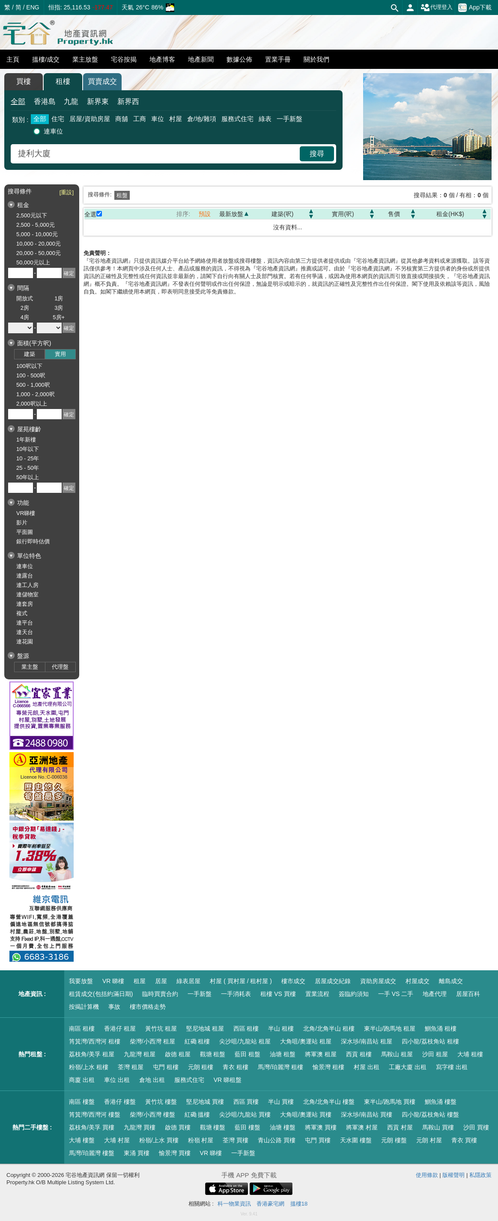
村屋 (175, 118)
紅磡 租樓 (197, 1041)
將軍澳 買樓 (321, 1127)
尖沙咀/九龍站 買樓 (245, 1114)
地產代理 (435, 993)
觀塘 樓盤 (213, 1127)
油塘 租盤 (282, 1054)
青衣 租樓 (235, 1067)
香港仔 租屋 (120, 1028)
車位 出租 (117, 1079)
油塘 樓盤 (282, 1127)
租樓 (63, 81)
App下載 (475, 7)
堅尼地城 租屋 (205, 1028)
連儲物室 (27, 594)
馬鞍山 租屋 (397, 1054)
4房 (25, 317)
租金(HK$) (450, 213)
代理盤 (60, 667)
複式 (21, 613)
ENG (32, 7)
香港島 (45, 102)
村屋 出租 (366, 1067)
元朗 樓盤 (394, 1140)
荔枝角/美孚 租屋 (91, 1054)
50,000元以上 (33, 262)
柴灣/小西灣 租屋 (152, 1041)
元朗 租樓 (201, 1067)
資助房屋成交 (378, 981)
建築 (29, 354)
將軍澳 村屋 (362, 1127)
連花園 (24, 641)
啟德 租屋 (178, 1054)
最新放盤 (231, 213)
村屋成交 (417, 981)
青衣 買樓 (464, 1140)
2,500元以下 (31, 215)
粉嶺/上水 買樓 (159, 1140)
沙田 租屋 (435, 1054)
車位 (157, 118)
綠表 (265, 118)
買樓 (23, 81)
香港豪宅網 (270, 1203)
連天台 (24, 632)
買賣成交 (102, 81)
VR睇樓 (25, 513)
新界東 (98, 102)
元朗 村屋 (429, 1140)
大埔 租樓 (470, 1054)
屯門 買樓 (318, 1140)
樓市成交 (293, 981)
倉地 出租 (152, 1079)
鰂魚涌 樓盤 (440, 1101)
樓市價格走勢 (148, 1006)
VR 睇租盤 (228, 1079)
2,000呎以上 (31, 403)
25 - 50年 (27, 468)
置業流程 (317, 993)
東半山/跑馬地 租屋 (389, 1028)
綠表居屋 (188, 981)
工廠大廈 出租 (407, 1067)
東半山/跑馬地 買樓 (389, 1101)
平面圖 (24, 532)
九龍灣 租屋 (139, 1054)
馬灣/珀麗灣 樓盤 (91, 1153)
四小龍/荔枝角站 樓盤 (430, 1114)
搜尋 (317, 154)
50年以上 (27, 477)
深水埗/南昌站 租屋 (366, 1041)
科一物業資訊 (234, 1203)
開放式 (24, 298)
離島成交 (451, 981)
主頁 (12, 59)
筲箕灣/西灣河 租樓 (94, 1041)
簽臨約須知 (354, 993)
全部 (18, 102)
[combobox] (156, 153)
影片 (21, 522)
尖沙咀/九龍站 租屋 (245, 1041)
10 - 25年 (27, 458)
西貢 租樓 (359, 1054)
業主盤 (29, 667)
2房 (25, 308)
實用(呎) (343, 213)
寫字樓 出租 (452, 1067)
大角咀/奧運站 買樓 (305, 1114)
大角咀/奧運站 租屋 (305, 1041)
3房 (58, 308)
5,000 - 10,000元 (37, 234)
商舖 (121, 118)
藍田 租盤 (247, 1054)
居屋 (161, 981)
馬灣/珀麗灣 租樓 (280, 1067)
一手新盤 (289, 118)
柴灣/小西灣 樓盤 (152, 1114)
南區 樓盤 (82, 1101)
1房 (58, 298)
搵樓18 (298, 1203)
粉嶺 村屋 (201, 1140)
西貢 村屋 (400, 1127)
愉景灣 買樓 (175, 1153)
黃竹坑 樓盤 (161, 1101)
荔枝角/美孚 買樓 (91, 1127)
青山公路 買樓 (276, 1140)
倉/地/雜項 (201, 118)
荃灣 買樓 (235, 1140)
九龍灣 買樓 (139, 1127)
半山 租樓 (281, 1028)
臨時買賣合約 (160, 993)
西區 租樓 (246, 1028)
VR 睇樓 (113, 981)
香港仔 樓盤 (120, 1101)
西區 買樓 (246, 1101)
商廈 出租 (82, 1079)
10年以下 (27, 449)
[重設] (67, 192)
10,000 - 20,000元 (38, 243)
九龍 (71, 102)
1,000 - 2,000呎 (35, 394)
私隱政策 (480, 1175)
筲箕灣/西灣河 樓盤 (94, 1114)
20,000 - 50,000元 (38, 253)
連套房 (24, 604)
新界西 (128, 102)
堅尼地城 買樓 (205, 1101)
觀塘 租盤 (213, 1054)
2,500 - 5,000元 (35, 225)
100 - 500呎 (30, 375)
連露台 (24, 575)
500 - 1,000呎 (33, 385)
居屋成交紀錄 (333, 981)
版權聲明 (453, 1175)
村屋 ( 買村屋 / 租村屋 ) (241, 981)
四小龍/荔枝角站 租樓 (430, 1041)
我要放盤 (81, 981)
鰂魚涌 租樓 (440, 1028)
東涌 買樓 (136, 1153)
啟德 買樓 (178, 1127)
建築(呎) (282, 213)
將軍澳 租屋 (321, 1054)
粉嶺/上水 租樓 (88, 1067)
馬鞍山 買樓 (438, 1127)
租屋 (140, 981)
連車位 (53, 131)
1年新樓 (26, 439)
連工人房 (27, 585)
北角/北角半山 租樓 (329, 1028)
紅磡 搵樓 (197, 1114)
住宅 (57, 118)
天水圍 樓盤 (356, 1140)
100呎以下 (29, 366)
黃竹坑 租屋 (161, 1028)
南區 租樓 (82, 1028)
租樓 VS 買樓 (277, 993)
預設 (205, 213)
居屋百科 (468, 993)
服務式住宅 (237, 118)
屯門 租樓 (166, 1067)
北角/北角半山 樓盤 (329, 1101)
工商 (139, 118)
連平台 (24, 622)
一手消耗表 (236, 993)
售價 (394, 213)
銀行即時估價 (33, 541)
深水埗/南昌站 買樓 (366, 1114)
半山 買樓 (281, 1101)
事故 (114, 1006)
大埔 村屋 (117, 1140)
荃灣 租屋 (130, 1067)
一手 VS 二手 (395, 993)
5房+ (59, 317)
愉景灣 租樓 (328, 1067)
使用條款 (427, 1175)
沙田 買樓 (476, 1127)
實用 (60, 354)
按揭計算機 (84, 1006)
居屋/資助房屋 (89, 118)
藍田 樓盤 (247, 1127)
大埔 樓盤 (82, 1140)
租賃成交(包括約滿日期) (101, 993)
